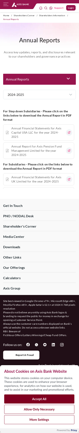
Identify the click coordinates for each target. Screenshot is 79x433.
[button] (39, 79)
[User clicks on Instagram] (61, 344)
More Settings (39, 421)
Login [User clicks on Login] (71, 8)
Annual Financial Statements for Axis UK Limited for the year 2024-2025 (36, 179)
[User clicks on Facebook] (28, 344)
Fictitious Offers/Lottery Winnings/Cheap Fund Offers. (35, 335)
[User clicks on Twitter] (36, 344)
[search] (46, 8)
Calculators (12, 278)
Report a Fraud (21, 355)
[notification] (41, 8)
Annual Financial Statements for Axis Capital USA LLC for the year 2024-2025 (36, 132)
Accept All (39, 400)
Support (59, 8)
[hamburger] (5, 5)
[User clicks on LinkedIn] (53, 344)
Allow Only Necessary (39, 411)
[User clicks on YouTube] (44, 344)
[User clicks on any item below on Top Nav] (20, 4)
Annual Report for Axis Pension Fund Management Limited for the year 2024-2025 (36, 151)
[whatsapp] (51, 8)
